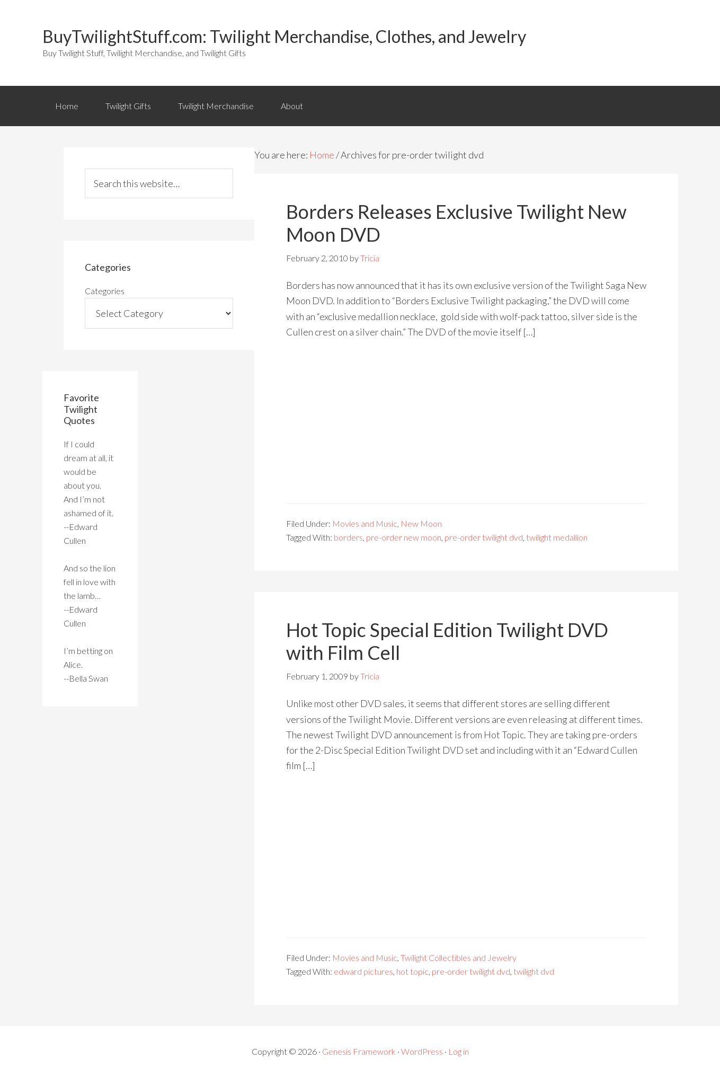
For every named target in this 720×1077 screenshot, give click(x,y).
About (292, 106)
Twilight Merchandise (216, 106)
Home (66, 106)
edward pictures (363, 971)
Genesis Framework (359, 1051)
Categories (105, 291)
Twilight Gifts (128, 106)
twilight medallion (557, 537)
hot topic (412, 971)
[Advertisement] (466, 429)
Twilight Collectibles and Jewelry (459, 957)
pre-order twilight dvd (484, 537)
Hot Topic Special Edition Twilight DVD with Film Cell (447, 641)
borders (348, 537)
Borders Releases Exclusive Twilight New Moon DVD (456, 223)
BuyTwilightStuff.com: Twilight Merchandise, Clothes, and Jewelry (284, 36)
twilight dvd (533, 971)
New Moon (421, 523)
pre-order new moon (403, 537)
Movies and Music (364, 523)
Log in (458, 1051)
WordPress (422, 1051)
